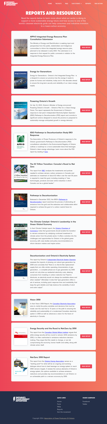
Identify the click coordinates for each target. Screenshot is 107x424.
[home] (10, 3)
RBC (43, 171)
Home (50, 3)
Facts (59, 404)
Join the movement (64, 412)
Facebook (86, 401)
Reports (60, 409)
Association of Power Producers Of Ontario (59, 418)
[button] (77, 3)
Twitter (85, 404)
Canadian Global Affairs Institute (56, 332)
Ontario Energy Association (54, 361)
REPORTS (88, 3)
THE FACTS (58, 3)
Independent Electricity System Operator (61, 260)
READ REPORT (86, 47)
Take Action (98, 3)
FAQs (66, 3)
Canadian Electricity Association (64, 304)
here (46, 152)
